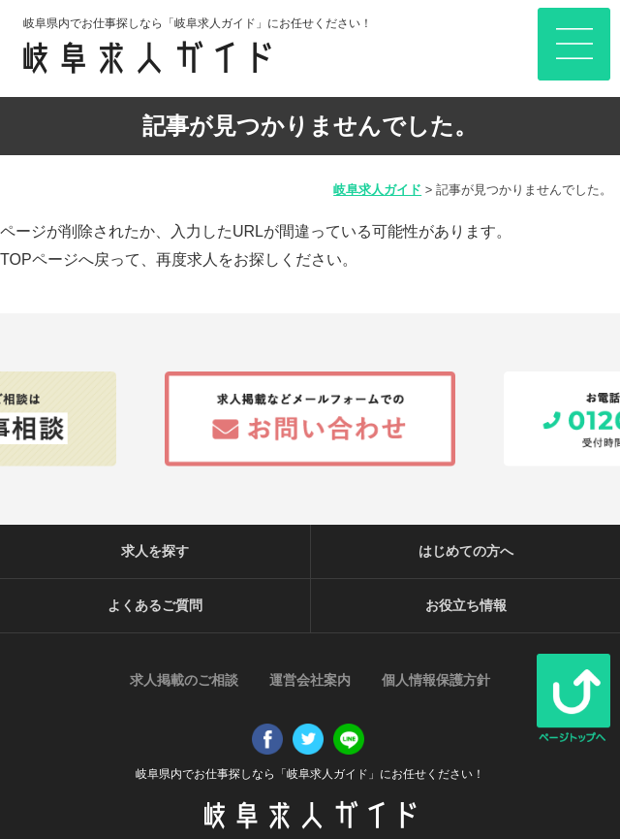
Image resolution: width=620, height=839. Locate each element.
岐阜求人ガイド (377, 189)
